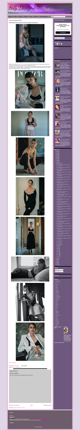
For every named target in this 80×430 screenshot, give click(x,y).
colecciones (57, 295)
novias (56, 317)
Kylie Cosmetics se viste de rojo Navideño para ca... (62, 182)
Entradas (57, 269)
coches (56, 294)
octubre (58, 242)
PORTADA (10, 16)
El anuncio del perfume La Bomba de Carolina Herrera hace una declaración (65, 140)
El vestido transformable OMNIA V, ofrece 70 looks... (62, 185)
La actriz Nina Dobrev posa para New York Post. (65, 63)
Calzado (56, 290)
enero (57, 256)
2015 (56, 262)
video (56, 325)
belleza (56, 287)
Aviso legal (11, 424)
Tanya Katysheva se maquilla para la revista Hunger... (63, 177)
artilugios (57, 284)
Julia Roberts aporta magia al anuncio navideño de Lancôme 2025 (65, 122)
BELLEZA (35, 16)
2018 (56, 258)
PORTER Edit (22, 64)
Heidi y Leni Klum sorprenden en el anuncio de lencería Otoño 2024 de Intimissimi (65, 131)
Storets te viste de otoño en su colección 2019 (62, 217)
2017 (56, 259)
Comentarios (58, 271)
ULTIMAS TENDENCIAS (44, 16)
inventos (56, 304)
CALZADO (26, 16)
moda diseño (57, 315)
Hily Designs (21, 7)
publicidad (57, 321)
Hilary (66, 333)
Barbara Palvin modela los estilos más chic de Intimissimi (65, 80)
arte (56, 283)
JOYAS (31, 16)
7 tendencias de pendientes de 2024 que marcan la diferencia (65, 97)
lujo (56, 308)
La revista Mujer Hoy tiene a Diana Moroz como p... (62, 199)
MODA (15, 16)
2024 (56, 154)
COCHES (20, 16)
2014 (56, 264)
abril (57, 251)
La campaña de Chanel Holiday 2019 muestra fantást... (63, 231)
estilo (56, 303)
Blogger (43, 426)
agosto (57, 245)
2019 (56, 162)
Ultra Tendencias (14, 362)
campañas (57, 291)
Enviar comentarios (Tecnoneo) (19, 407)
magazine (17, 367)
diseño (14, 367)
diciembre (58, 163)
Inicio (31, 405)
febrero (57, 254)
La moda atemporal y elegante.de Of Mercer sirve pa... (63, 214)
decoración (57, 299)
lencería (56, 307)
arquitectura (57, 282)
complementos (58, 296)
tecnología (57, 323)
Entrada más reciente (14, 405)
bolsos (56, 288)
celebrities (57, 292)
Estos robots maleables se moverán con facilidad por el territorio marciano (65, 71)
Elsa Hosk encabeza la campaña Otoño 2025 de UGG (65, 114)
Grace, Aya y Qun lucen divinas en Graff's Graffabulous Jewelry (64, 88)
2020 (56, 160)
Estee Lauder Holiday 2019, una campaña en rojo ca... (62, 192)
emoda (56, 301)
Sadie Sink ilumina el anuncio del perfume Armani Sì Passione (65, 106)
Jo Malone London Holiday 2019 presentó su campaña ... (62, 202)
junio (57, 248)
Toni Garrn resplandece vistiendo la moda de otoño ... (62, 234)
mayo (57, 250)
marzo (57, 253)
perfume (56, 320)
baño (56, 286)
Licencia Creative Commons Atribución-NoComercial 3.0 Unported (41, 419)
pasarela (56, 319)
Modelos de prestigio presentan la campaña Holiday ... (62, 194)
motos (56, 316)
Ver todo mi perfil (67, 341)
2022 (56, 157)
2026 (56, 151)
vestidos (56, 324)
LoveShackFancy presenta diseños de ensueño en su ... (63, 204)
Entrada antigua (47, 405)
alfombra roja (57, 280)
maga (56, 309)
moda (20, 367)
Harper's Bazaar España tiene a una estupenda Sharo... (62, 221)
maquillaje (57, 312)
